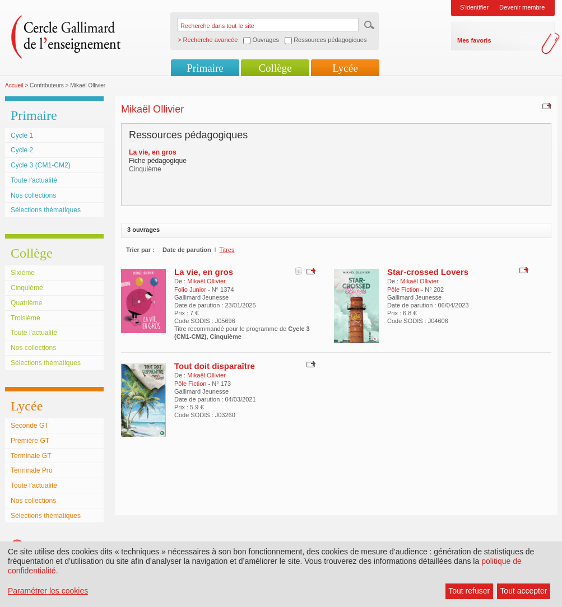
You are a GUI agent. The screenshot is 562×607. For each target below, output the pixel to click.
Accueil (14, 85)
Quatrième (26, 303)
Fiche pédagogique (158, 161)
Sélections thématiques (46, 210)
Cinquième (27, 288)
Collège (274, 68)
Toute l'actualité (34, 180)
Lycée (344, 68)
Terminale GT (31, 456)
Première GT (30, 441)
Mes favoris (474, 40)
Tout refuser (469, 590)
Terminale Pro (32, 470)
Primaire (205, 68)
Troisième (25, 318)
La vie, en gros (203, 272)
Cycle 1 (22, 135)
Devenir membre (522, 7)
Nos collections (33, 195)
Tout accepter (523, 590)
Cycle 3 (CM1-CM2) (41, 165)
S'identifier (474, 7)
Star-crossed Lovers (427, 272)
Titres (226, 249)
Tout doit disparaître (214, 366)
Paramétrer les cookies (48, 590)
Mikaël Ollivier (206, 281)
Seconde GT (30, 425)
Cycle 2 (22, 150)
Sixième (23, 273)
